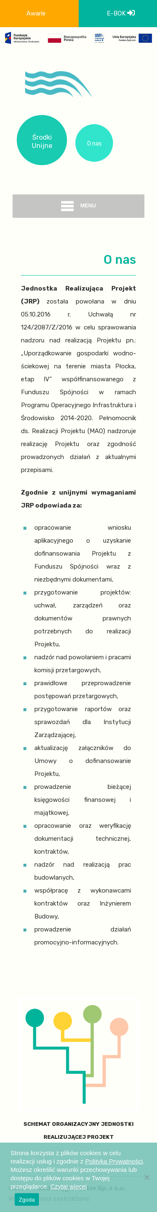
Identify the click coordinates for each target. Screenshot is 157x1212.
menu (78, 206)
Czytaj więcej (68, 1186)
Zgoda (27, 1200)
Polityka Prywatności (114, 1161)
